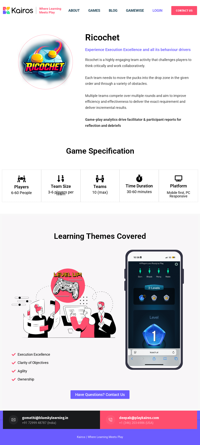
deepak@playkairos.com (139, 418)
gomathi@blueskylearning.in (45, 418)
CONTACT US (184, 10)
